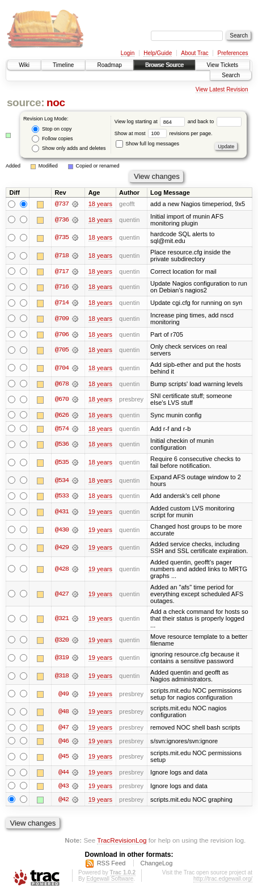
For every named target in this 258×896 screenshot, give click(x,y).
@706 (62, 334)
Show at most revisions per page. (164, 133)
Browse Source (164, 65)
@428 (62, 570)
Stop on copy (51, 129)
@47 (63, 728)
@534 (62, 480)
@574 (62, 429)
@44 (63, 773)
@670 (62, 399)
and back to (215, 121)
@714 (62, 303)
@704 (62, 368)
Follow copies (52, 139)
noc (55, 102)
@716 (62, 287)
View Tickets (222, 65)
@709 (62, 319)
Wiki (24, 65)
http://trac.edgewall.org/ (222, 880)
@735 (62, 237)
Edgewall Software (109, 880)
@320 (62, 641)
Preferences (233, 53)
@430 (62, 530)
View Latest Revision (222, 89)
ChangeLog (156, 864)
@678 (62, 384)
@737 (62, 203)
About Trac (194, 53)
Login (127, 53)
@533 (62, 496)
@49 (63, 695)
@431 (62, 512)
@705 (62, 350)
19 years (100, 512)
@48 (63, 712)
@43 (63, 787)
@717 (62, 271)
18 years (100, 203)
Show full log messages (147, 143)
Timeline (63, 65)
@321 (62, 619)
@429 (62, 548)
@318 (62, 676)
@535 (62, 463)
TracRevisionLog (121, 841)
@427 (62, 594)
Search (231, 75)
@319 (62, 658)
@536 (62, 445)
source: (25, 102)
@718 (62, 255)
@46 (63, 742)
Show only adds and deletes (68, 148)
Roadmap (109, 65)
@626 (62, 415)
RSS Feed (111, 864)
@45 (63, 758)
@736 (62, 219)
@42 (63, 801)
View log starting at (151, 121)
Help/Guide (157, 53)
